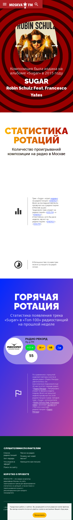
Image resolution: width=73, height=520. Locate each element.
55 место (51, 405)
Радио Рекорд (40, 388)
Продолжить (39, 515)
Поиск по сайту (10, 467)
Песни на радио (27, 453)
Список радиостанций (10, 454)
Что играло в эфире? (9, 463)
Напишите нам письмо (30, 462)
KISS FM (49, 212)
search (36, 4)
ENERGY (53, 201)
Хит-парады (9, 458)
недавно (54, 198)
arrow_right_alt (18, 46)
